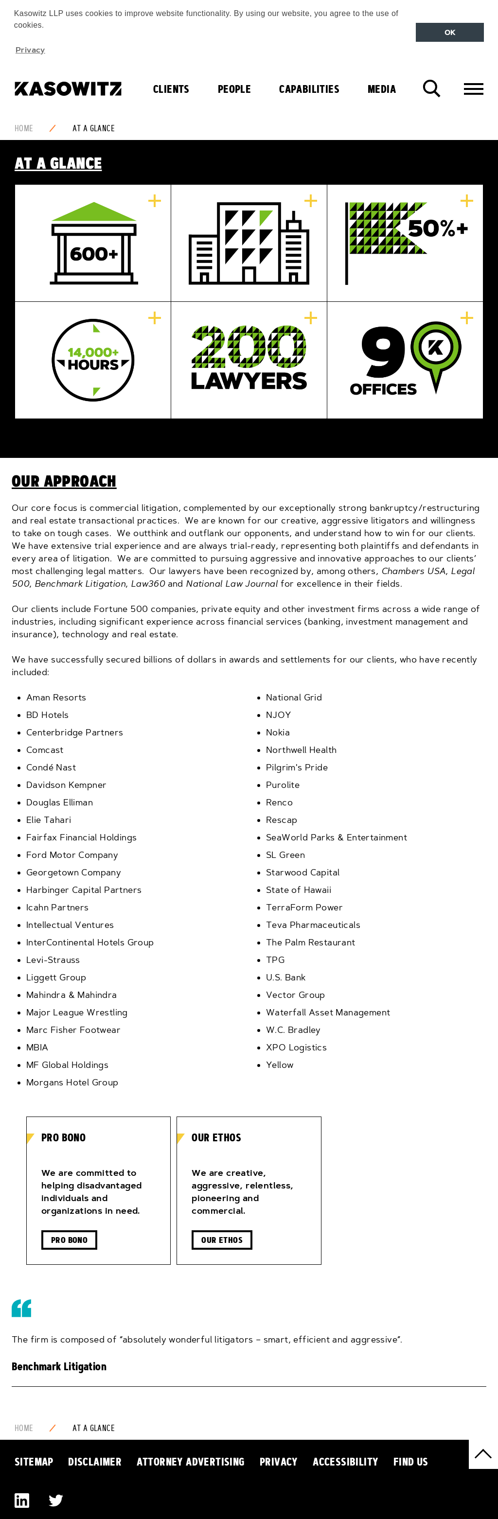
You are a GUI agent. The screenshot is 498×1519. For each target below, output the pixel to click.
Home (24, 128)
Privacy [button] (30, 49)
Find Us (410, 1461)
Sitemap (34, 1461)
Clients (171, 89)
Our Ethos (222, 1239)
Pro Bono (69, 1239)
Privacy (279, 1461)
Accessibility (345, 1461)
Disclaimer (95, 1461)
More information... (154, 200)
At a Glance (93, 128)
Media (382, 89)
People (234, 89)
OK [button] (450, 32)
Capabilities (309, 89)
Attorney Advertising (191, 1461)
